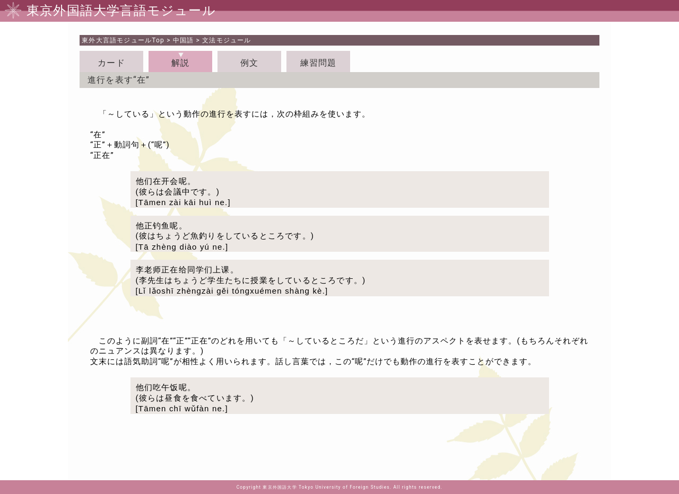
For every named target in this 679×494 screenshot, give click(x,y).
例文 (249, 63)
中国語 (183, 40)
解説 (180, 63)
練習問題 (318, 63)
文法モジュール (226, 40)
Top (123, 40)
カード (111, 63)
